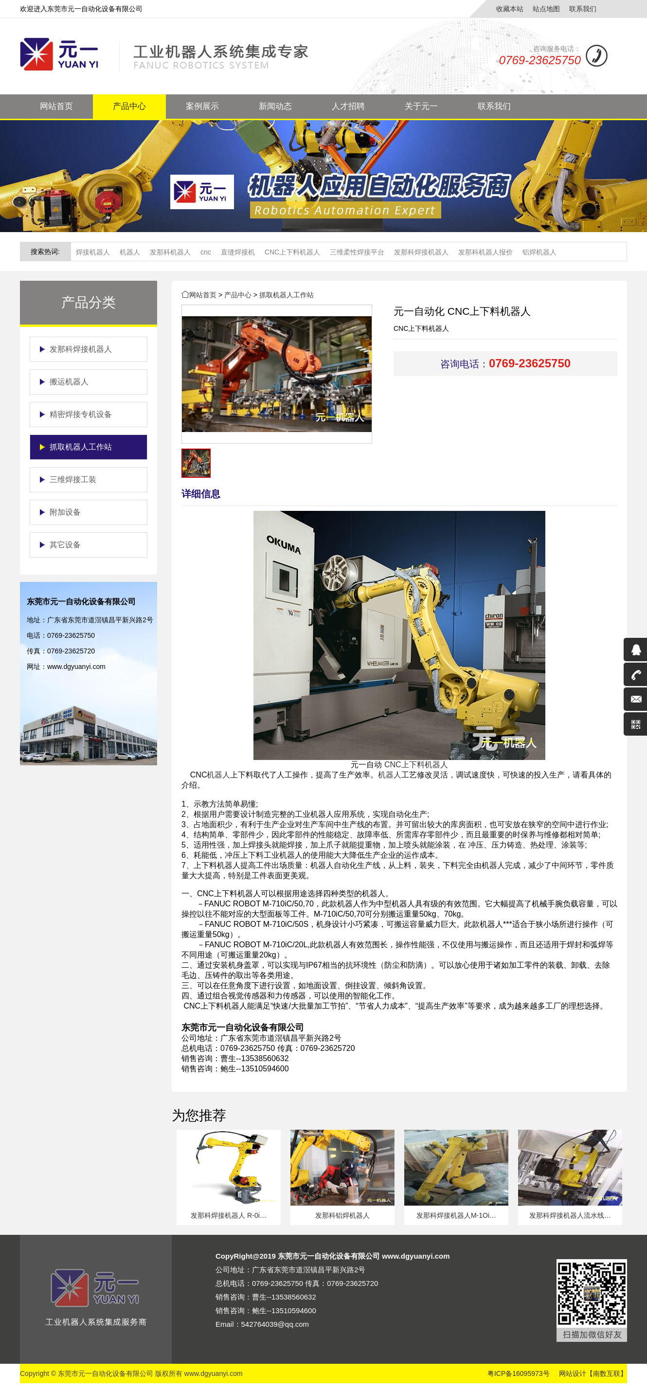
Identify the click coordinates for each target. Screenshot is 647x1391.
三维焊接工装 (73, 479)
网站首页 (56, 106)
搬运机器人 (69, 382)
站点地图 (546, 9)
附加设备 (65, 512)
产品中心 (129, 106)
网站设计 (572, 1373)
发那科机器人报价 (485, 252)
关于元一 (421, 106)
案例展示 (202, 106)
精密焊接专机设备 (81, 414)
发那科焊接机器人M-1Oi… (456, 1215)
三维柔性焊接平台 (357, 252)
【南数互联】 (606, 1373)
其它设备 (65, 545)
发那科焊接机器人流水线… (570, 1215)
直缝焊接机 (238, 252)
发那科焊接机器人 (421, 252)
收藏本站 (509, 9)
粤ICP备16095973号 (518, 1373)
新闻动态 (275, 106)
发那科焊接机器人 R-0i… (229, 1215)
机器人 (130, 252)
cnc (205, 252)
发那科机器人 (170, 252)
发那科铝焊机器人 (342, 1215)
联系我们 (582, 9)
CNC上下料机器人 (292, 252)
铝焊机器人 (539, 252)
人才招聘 (348, 106)
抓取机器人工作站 (81, 447)
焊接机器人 (93, 252)
